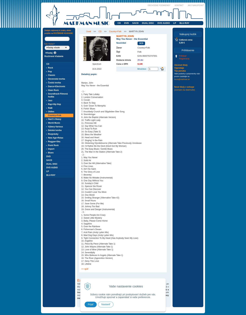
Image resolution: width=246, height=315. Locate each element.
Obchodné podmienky (159, 5)
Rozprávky (53, 134)
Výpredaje (179, 68)
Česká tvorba (54, 82)
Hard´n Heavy (54, 119)
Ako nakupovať (196, 5)
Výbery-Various (55, 126)
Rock (50, 68)
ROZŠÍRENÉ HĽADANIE (63, 33)
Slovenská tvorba (56, 79)
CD (119, 23)
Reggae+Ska (54, 141)
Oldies (51, 111)
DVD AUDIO (164, 23)
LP (174, 23)
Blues (51, 153)
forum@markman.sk (182, 79)
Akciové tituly (181, 65)
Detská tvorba (55, 130)
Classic (51, 75)
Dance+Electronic (56, 86)
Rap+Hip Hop (54, 104)
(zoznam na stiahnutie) (184, 90)
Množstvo (141, 69)
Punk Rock (53, 145)
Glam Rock (53, 90)
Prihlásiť (183, 56)
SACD (135, 23)
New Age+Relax (55, 138)
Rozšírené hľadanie (53, 56)
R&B (50, 108)
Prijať (90, 304)
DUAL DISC (148, 23)
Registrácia (184, 59)
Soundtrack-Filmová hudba (58, 95)
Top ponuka (180, 71)
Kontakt (179, 5)
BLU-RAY (184, 23)
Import (51, 149)
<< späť (84, 269)
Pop (50, 71)
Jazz (50, 100)
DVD (126, 23)
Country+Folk (54, 115)
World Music (54, 123)
